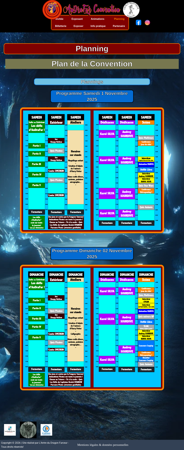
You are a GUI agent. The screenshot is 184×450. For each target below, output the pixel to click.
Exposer (78, 26)
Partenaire (119, 26)
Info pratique (98, 26)
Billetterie (60, 26)
